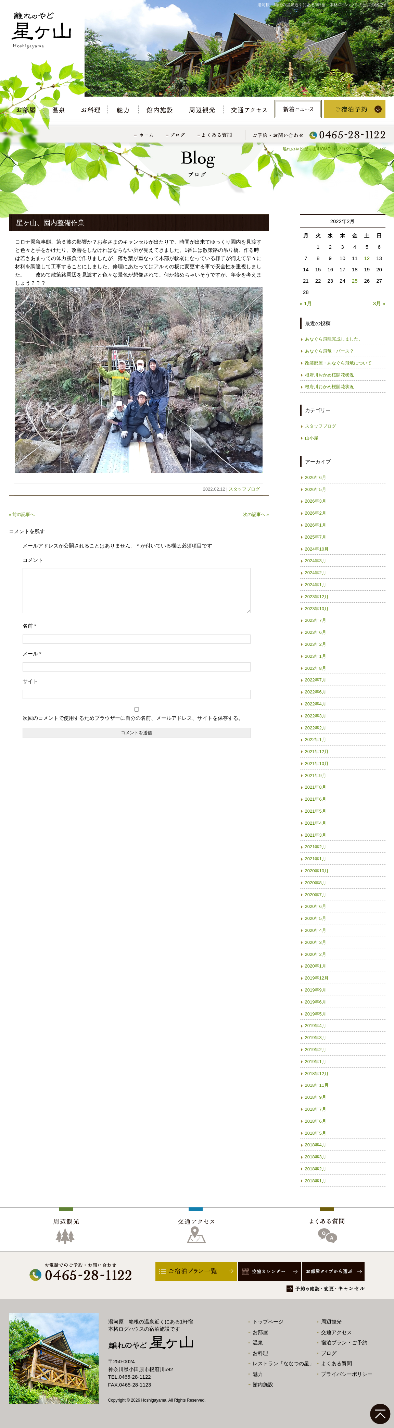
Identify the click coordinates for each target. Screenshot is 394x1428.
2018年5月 (315, 1133)
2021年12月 (317, 751)
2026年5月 (315, 489)
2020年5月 (315, 918)
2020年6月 (315, 906)
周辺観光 (331, 1322)
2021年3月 (315, 835)
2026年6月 (315, 477)
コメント (33, 560)
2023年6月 (315, 632)
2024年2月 (315, 572)
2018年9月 (315, 1097)
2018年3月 (315, 1156)
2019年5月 (315, 1014)
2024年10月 (317, 549)
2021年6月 (315, 799)
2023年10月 (317, 608)
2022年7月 (315, 679)
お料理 (260, 1353)
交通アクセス (336, 1332)
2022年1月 (315, 739)
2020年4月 (315, 930)
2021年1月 (315, 858)
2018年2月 (315, 1168)
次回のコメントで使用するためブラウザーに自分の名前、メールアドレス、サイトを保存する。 (133, 726)
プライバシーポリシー (346, 1374)
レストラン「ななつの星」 (283, 1363)
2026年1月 (315, 525)
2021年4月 (315, 823)
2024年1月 (315, 584)
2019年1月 (315, 1061)
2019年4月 (315, 1025)
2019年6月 (315, 1002)
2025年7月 (315, 537)
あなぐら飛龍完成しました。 (334, 339)
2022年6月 (315, 691)
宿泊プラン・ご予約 (344, 1342)
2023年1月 (315, 656)
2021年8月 (315, 787)
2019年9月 (315, 990)
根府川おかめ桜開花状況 (329, 375)
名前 (29, 634)
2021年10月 (317, 763)
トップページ (268, 1322)
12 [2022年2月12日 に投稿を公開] (367, 258)
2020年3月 (315, 942)
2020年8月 (315, 882)
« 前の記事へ (22, 514)
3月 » (379, 303)
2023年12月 (317, 596)
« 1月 (306, 303)
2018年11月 (317, 1085)
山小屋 (311, 438)
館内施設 (263, 1384)
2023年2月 (315, 644)
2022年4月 (315, 703)
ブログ (328, 1353)
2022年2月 (315, 727)
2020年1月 (315, 966)
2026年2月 (315, 513)
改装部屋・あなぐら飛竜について (338, 363)
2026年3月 (315, 501)
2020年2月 (315, 954)
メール (32, 662)
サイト (30, 689)
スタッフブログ (244, 489)
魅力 (258, 1374)
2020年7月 (315, 894)
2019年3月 (315, 1037)
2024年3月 (315, 560)
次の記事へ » (256, 514)
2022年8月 (315, 668)
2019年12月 (317, 978)
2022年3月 (315, 715)
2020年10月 (317, 870)
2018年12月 (317, 1073)
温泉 (258, 1342)
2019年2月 (315, 1049)
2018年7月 (315, 1109)
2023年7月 (315, 620)
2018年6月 (315, 1121)
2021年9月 (315, 775)
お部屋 (260, 1332)
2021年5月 (315, 811)
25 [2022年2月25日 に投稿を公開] (355, 281)
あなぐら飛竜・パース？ (329, 351)
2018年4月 (315, 1144)
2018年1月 (315, 1180)
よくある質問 (336, 1363)
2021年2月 (315, 846)
